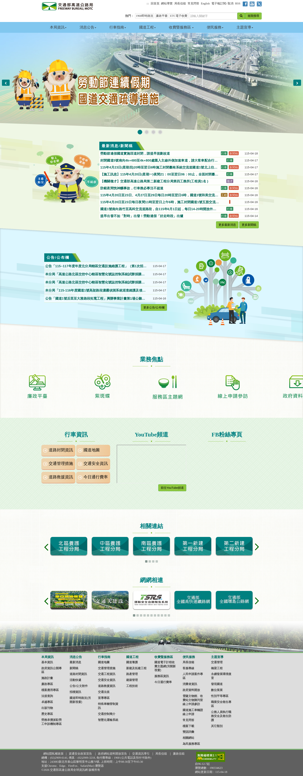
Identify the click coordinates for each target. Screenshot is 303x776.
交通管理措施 (61, 463)
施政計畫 (47, 678)
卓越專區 (47, 702)
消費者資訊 (190, 684)
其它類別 (217, 726)
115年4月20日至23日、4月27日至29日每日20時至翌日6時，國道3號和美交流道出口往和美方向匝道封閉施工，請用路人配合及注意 (159, 195)
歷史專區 (47, 713)
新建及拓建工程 (136, 668)
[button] (6, 83)
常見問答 (193, 3)
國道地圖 (91, 450)
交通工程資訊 (106, 674)
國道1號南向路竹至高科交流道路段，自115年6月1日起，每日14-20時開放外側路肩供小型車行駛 (158, 209)
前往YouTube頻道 (172, 487)
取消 (230, 3)
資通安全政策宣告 (80, 753)
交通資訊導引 (141, 753)
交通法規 (104, 691)
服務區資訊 (161, 676)
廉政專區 (47, 684)
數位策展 (217, 690)
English (205, 3)
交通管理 (217, 662)
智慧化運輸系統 (108, 719)
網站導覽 (167, 3)
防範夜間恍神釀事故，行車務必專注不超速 (132, 188)
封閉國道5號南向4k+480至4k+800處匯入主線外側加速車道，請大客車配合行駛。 (157, 161)
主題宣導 (245, 27)
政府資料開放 (191, 690)
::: (147, 3)
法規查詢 (47, 696)
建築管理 (132, 680)
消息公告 (88, 27)
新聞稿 (74, 668)
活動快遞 (75, 680)
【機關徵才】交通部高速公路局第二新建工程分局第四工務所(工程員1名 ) (155, 181)
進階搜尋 (253, 15)
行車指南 (117, 27)
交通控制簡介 (106, 713)
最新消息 (75, 662)
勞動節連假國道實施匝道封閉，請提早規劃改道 (135, 153)
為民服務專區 (191, 743)
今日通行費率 (95, 477)
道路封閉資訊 (61, 450)
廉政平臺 (162, 15)
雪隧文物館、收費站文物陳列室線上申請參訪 (193, 700)
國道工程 (147, 27)
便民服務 (215, 27)
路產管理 (132, 674)
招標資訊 (75, 691)
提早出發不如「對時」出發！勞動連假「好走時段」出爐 (142, 216)
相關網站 (188, 737)
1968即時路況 (144, 15)
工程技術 (132, 686)
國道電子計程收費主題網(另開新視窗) (165, 666)
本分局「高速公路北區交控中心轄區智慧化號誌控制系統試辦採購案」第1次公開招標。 (93, 274)
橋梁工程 (217, 668)
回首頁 (155, 3)
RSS (237, 3)
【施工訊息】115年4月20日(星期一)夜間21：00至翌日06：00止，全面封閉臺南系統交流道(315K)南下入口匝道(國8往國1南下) (159, 175)
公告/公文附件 (79, 686)
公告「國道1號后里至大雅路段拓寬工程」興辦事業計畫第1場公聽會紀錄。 (95, 299)
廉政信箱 (179, 753)
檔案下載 (188, 726)
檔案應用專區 (50, 690)
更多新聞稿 (249, 224)
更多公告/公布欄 (153, 307)
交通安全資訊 (95, 463)
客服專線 (188, 668)
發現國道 (217, 684)
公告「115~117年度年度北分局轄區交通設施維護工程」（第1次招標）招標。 (94, 266)
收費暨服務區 (181, 27)
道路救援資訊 (61, 477)
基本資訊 (47, 662)
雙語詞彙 (188, 731)
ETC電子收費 (178, 15)
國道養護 (132, 662)
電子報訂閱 (218, 3)
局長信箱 (180, 3)
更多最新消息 (227, 224)
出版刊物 (47, 707)
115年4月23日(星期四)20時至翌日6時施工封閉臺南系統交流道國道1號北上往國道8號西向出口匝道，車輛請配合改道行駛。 (158, 168)
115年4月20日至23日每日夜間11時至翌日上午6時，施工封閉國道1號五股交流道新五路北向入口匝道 (159, 202)
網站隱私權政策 (53, 753)
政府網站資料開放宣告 (112, 753)
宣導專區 (104, 697)
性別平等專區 (219, 696)
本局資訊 (58, 27)
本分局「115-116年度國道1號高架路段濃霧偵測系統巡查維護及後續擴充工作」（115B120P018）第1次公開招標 (95, 291)
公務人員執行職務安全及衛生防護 (221, 716)
